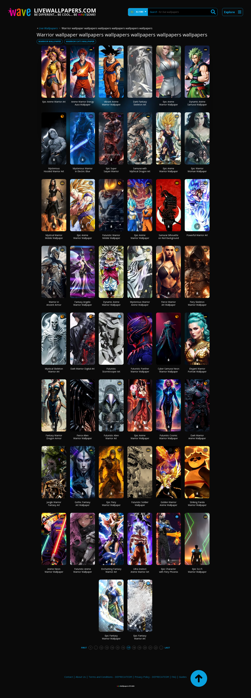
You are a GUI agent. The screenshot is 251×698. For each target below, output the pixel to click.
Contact (68, 676)
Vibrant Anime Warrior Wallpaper (111, 103)
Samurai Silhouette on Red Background (168, 237)
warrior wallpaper (49, 41)
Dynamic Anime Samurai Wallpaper (197, 103)
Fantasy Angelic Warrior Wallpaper (82, 303)
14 (112, 647)
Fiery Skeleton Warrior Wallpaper (197, 303)
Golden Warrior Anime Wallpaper (168, 504)
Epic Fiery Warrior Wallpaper (111, 504)
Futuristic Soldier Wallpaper (139, 504)
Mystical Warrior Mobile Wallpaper (54, 237)
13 (107, 647)
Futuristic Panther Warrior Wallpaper (140, 370)
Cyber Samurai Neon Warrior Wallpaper (168, 370)
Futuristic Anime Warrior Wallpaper (82, 570)
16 (123, 647)
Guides (183, 676)
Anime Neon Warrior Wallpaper (54, 570)
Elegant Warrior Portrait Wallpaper (197, 370)
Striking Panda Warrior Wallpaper (197, 504)
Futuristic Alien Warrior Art (111, 437)
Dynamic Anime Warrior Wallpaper (111, 303)
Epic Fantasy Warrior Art (139, 637)
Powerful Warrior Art (197, 235)
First (84, 647)
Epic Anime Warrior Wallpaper (168, 103)
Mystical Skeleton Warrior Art (54, 370)
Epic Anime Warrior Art (54, 101)
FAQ (174, 676)
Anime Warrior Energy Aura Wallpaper (82, 103)
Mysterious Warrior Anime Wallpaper (140, 303)
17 (128, 647)
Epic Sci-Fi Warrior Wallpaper (197, 570)
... (96, 647)
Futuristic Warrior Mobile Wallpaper (111, 237)
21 (150, 647)
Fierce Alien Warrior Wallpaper (82, 437)
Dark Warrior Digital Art (82, 368)
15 (118, 647)
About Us (81, 676)
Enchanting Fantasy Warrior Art (111, 570)
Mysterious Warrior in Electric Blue (83, 170)
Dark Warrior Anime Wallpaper (197, 437)
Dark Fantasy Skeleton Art (140, 103)
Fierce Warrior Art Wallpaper (168, 303)
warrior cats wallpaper (80, 41)
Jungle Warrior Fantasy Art (54, 504)
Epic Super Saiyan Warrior (111, 170)
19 (139, 647)
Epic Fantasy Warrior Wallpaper (111, 637)
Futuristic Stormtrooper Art (111, 370)
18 (134, 647)
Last (167, 647)
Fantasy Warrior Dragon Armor (54, 437)
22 (156, 647)
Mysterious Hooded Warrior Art (54, 170)
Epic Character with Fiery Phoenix (168, 570)
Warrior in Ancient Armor (53, 303)
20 (145, 647)
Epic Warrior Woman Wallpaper (197, 170)
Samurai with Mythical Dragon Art (140, 170)
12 (101, 647)
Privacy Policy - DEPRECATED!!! (152, 676)
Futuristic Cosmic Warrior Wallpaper (168, 437)
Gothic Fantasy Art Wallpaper (82, 504)
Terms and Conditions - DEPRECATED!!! (110, 676)
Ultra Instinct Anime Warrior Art (140, 570)
